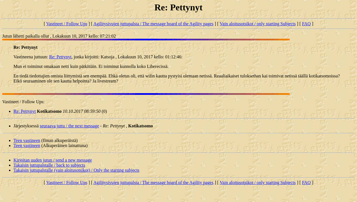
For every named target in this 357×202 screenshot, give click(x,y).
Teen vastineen (26, 140)
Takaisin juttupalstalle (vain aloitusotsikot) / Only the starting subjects (76, 170)
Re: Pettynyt (60, 56)
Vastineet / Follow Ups (66, 23)
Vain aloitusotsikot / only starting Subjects (258, 23)
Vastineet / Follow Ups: (23, 101)
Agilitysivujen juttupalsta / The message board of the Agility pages (153, 23)
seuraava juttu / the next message (69, 125)
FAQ (306, 23)
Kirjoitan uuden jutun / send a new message (52, 160)
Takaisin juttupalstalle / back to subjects (49, 165)
